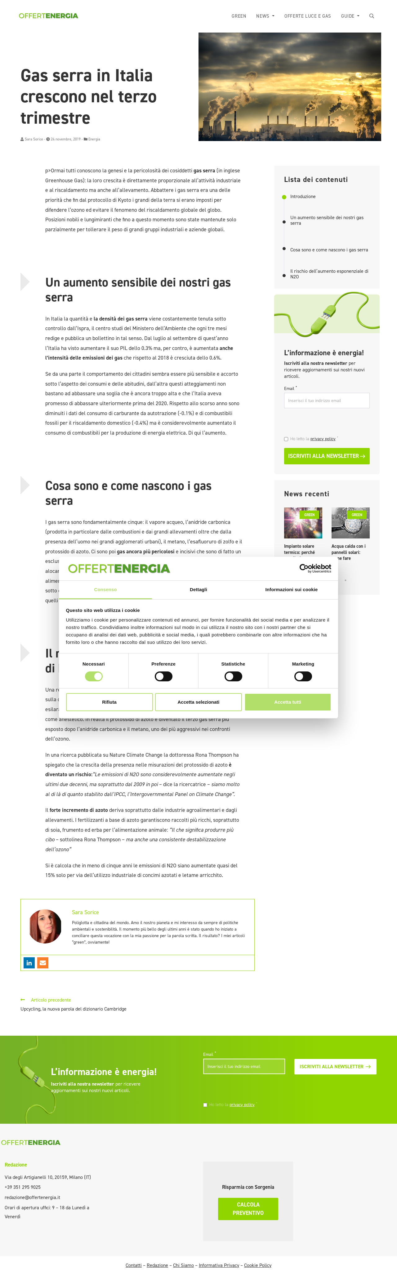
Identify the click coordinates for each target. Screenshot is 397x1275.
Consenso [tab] (105, 589)
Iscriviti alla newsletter (327, 456)
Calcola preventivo (248, 1209)
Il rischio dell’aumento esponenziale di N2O (329, 273)
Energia (94, 139)
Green (239, 16)
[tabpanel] (303, 535)
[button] (371, 16)
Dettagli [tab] (198, 589)
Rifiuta (109, 702)
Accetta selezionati (198, 702)
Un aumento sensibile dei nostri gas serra (327, 220)
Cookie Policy (257, 1265)
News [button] (263, 16)
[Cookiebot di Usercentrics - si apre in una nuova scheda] (304, 568)
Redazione (16, 1164)
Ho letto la (314, 439)
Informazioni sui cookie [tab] (291, 589)
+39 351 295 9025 (23, 1187)
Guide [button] (348, 16)
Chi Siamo (183, 1265)
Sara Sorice (34, 139)
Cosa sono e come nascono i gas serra (329, 250)
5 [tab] (345, 580)
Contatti (134, 1265)
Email (290, 388)
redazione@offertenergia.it (32, 1197)
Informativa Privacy (219, 1265)
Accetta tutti (287, 702)
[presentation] (326, 423)
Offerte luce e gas (307, 16)
